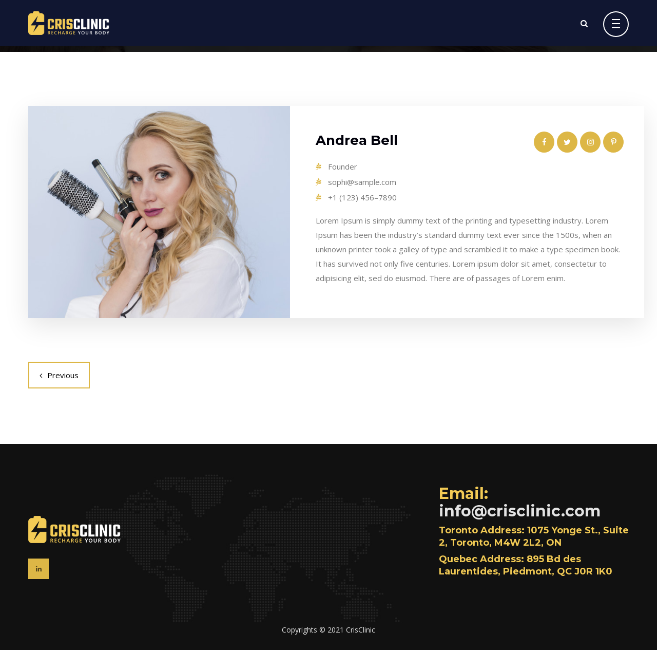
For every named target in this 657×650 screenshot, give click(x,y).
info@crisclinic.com (520, 511)
